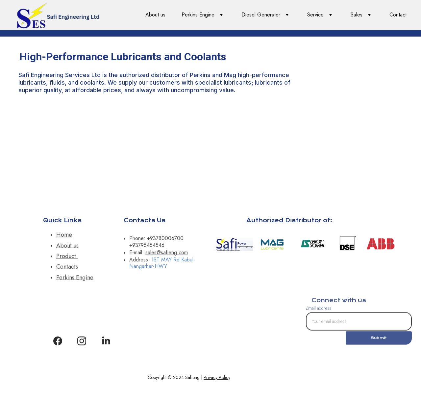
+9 (150, 240)
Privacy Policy (217, 377)
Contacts (67, 269)
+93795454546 (146, 247)
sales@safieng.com (166, 254)
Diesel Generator (260, 14)
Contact (398, 14)
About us (155, 14)
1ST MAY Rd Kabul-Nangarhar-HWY (162, 265)
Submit (379, 340)
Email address (318, 310)
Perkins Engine (198, 14)
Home (64, 237)
